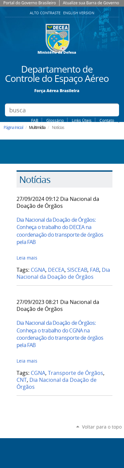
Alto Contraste (46, 13)
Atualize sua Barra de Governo (91, 3)
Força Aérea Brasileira (56, 90)
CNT (22, 380)
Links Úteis (82, 120)
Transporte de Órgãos (75, 373)
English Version (78, 13)
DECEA (56, 269)
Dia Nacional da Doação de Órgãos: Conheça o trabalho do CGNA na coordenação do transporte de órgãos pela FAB (60, 334)
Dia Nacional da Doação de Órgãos (63, 273)
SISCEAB (77, 269)
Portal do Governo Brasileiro (29, 3)
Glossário (55, 120)
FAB (34, 120)
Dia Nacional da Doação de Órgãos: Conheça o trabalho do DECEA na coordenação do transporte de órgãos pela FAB (60, 231)
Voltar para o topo (102, 427)
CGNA (38, 269)
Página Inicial (13, 127)
